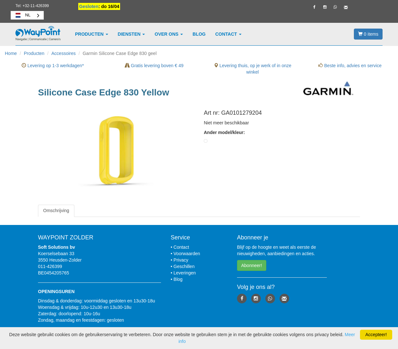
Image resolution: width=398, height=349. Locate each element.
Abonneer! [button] (251, 265)
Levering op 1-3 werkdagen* (53, 65)
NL (22, 15)
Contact (228, 34)
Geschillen (184, 266)
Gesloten (89, 6)
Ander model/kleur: (224, 132)
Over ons (169, 34)
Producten (91, 34)
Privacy (181, 260)
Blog (199, 34)
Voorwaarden (187, 253)
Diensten (131, 34)
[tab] (56, 211)
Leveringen (185, 272)
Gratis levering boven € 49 (154, 65)
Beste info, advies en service (350, 65)
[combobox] (27, 15)
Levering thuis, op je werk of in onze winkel (252, 69)
